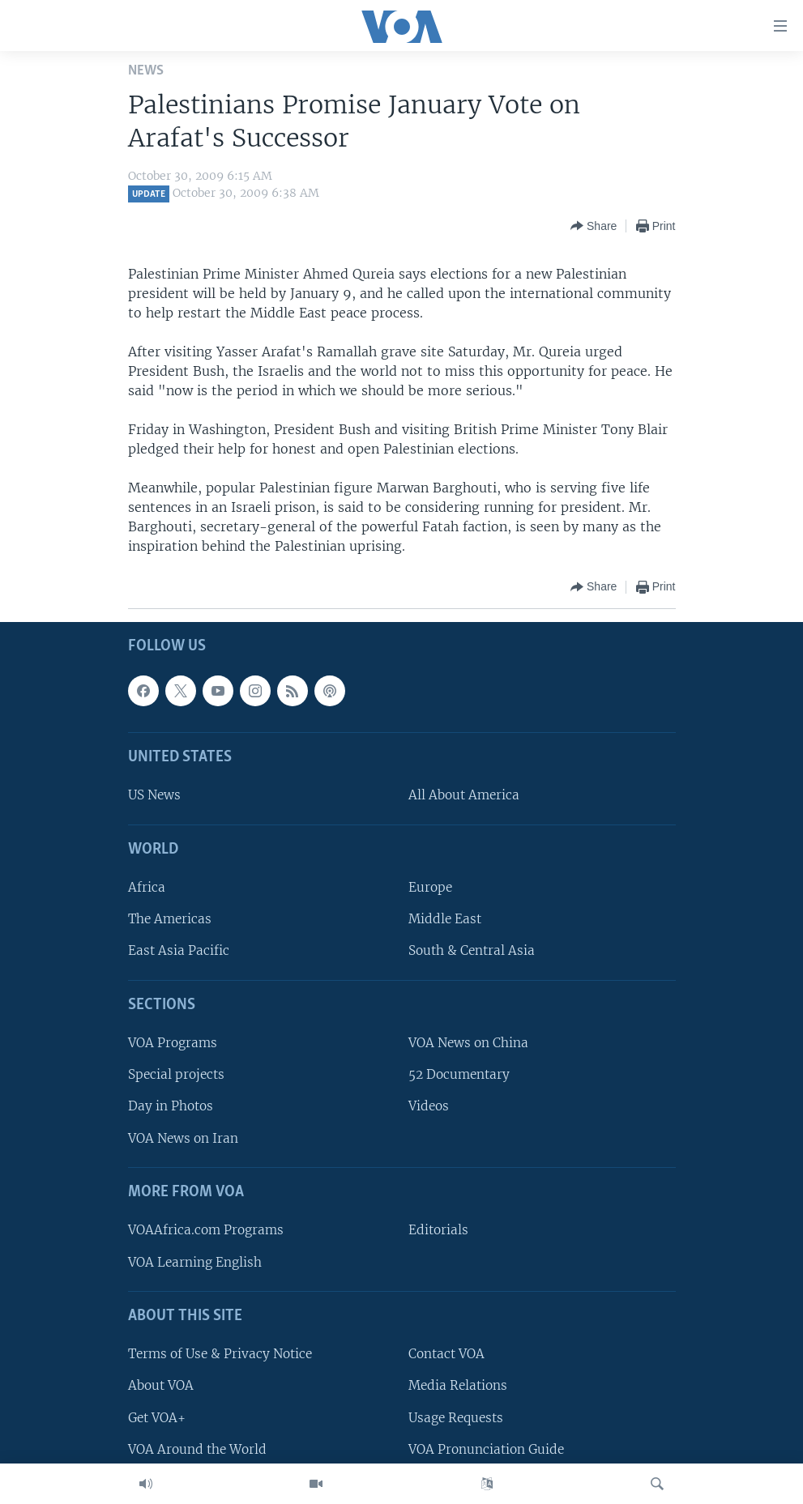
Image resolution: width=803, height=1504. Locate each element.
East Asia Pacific (178, 951)
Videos (428, 1106)
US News (154, 795)
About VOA (161, 1386)
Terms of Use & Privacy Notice (220, 1354)
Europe (430, 888)
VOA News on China (468, 1043)
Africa (146, 888)
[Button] (593, 226)
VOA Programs (172, 1043)
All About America (463, 795)
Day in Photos (170, 1106)
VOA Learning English (195, 1262)
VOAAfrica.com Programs (206, 1230)
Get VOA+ (157, 1417)
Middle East (444, 919)
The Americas (169, 919)
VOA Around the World (197, 1449)
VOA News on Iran (183, 1138)
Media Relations (457, 1386)
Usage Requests (455, 1417)
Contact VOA (446, 1354)
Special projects (176, 1075)
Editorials (438, 1230)
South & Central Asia (471, 951)
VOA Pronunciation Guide (486, 1449)
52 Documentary (459, 1075)
